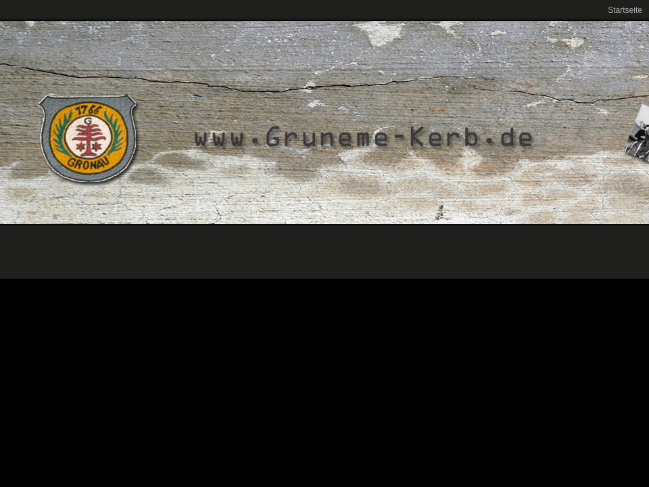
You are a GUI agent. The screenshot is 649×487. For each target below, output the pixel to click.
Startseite (625, 10)
